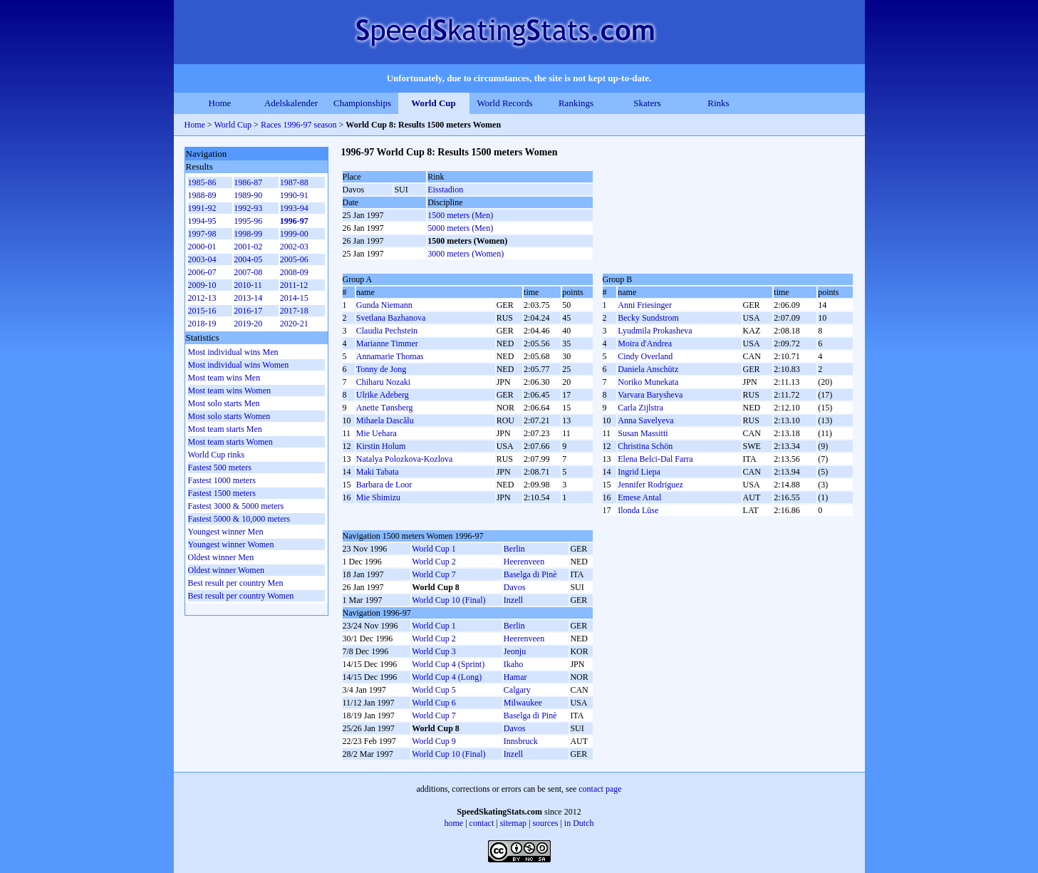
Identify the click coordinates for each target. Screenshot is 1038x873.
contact (481, 823)
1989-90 (248, 195)
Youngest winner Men (226, 532)
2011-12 (294, 285)
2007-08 (248, 272)
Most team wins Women (229, 391)
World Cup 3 (434, 651)
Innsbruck (521, 741)
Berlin (514, 549)
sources (545, 823)
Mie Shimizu (378, 497)
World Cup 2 (434, 562)
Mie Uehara (376, 433)
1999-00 (294, 234)
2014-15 (294, 298)
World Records (504, 103)
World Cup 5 (434, 690)
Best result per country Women (241, 596)
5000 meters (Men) (460, 228)
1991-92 (202, 208)
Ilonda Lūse (638, 510)
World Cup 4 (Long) (447, 677)
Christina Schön (645, 446)
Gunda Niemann (384, 305)
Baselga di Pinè (530, 574)
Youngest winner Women (231, 544)
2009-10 (202, 285)
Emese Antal (639, 497)
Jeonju (515, 651)
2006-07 (202, 272)
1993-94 (294, 208)
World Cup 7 (434, 574)
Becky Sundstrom (648, 318)
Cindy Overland (645, 356)
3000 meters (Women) (465, 254)
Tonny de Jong (381, 369)
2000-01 (202, 247)
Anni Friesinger (645, 305)
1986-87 (248, 182)
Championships (362, 103)
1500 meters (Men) (460, 215)
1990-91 (294, 195)
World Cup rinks (216, 455)
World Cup (433, 103)
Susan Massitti (643, 433)
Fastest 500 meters (219, 467)
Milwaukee (523, 703)
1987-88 (294, 182)
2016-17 (248, 311)
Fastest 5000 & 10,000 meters (239, 519)
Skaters (646, 103)
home (454, 823)
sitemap (513, 823)
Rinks (718, 103)
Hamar (515, 677)
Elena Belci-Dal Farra (655, 459)
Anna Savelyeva (645, 420)
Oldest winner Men (221, 557)
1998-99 (248, 234)
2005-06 (294, 259)
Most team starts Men (225, 429)
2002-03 (294, 247)
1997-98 (202, 234)
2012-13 (202, 298)
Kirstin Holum (381, 446)
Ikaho (513, 664)
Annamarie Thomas (390, 356)
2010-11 (248, 285)
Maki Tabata (377, 472)
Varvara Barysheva (650, 395)
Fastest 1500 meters (222, 493)
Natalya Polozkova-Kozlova (404, 459)
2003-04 (202, 259)
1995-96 (248, 221)
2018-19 (202, 324)
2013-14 (248, 298)
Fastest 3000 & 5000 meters (236, 506)
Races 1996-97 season (299, 125)
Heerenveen (524, 562)
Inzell (513, 600)
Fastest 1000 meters (222, 480)
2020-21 (294, 324)
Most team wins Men (224, 378)
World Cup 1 (434, 549)
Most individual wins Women (238, 365)
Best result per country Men (236, 583)
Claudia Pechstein (386, 331)
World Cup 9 (434, 741)
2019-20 (248, 324)
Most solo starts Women (229, 416)
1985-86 (202, 182)
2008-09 (294, 272)
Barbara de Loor (384, 485)
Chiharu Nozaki (383, 382)
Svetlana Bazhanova (391, 318)
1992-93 (248, 208)
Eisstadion (445, 190)
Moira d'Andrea (645, 343)
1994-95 (202, 221)
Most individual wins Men (233, 352)
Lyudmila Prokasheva (655, 331)
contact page (599, 789)
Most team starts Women (230, 442)
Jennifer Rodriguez (650, 485)
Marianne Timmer (387, 343)
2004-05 (248, 259)
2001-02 (248, 247)
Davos (515, 587)
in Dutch (579, 823)
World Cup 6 (434, 703)
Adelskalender (291, 103)
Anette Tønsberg (384, 408)
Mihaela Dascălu (385, 420)
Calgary (517, 690)
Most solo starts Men (224, 403)
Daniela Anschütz (648, 369)
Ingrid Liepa (639, 472)
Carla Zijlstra (640, 408)
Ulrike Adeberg (382, 395)
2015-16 (202, 311)
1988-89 (202, 195)
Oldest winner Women (226, 570)
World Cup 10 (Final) (448, 600)
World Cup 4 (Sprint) (448, 664)
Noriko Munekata (648, 382)
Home (220, 103)
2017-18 (294, 311)
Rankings (576, 103)
